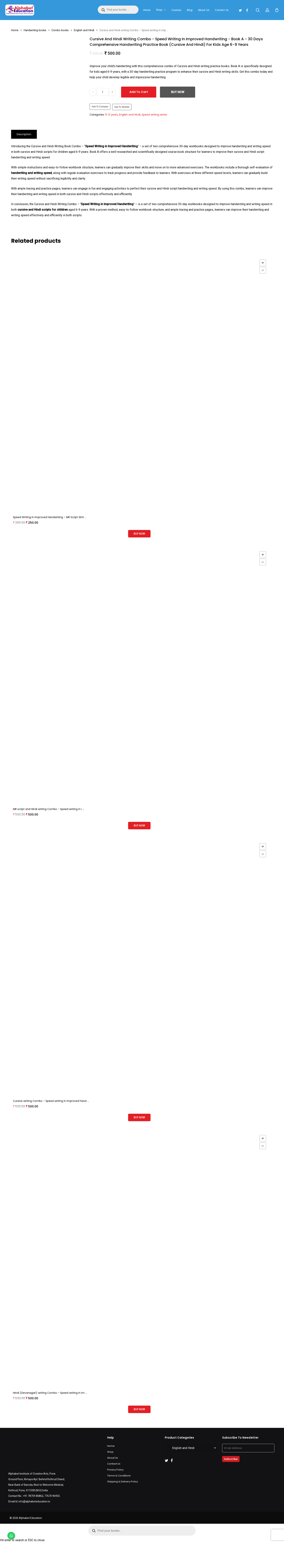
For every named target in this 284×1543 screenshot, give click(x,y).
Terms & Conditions (119, 1475)
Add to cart (138, 92)
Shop (110, 1452)
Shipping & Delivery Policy (122, 1481)
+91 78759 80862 (33, 1495)
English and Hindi (84, 30)
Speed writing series (154, 114)
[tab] (24, 134)
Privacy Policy (115, 1469)
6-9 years (111, 114)
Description (24, 134)
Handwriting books (35, 30)
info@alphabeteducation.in (34, 1501)
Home (15, 30)
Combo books (60, 30)
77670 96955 (52, 1495)
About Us (112, 1458)
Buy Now (177, 92)
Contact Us (113, 1463)
